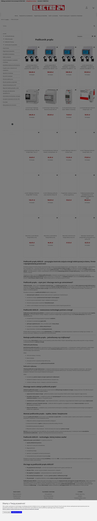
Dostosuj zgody (6, 512)
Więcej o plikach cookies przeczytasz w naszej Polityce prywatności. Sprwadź (21, 509)
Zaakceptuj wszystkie (16, 512)
